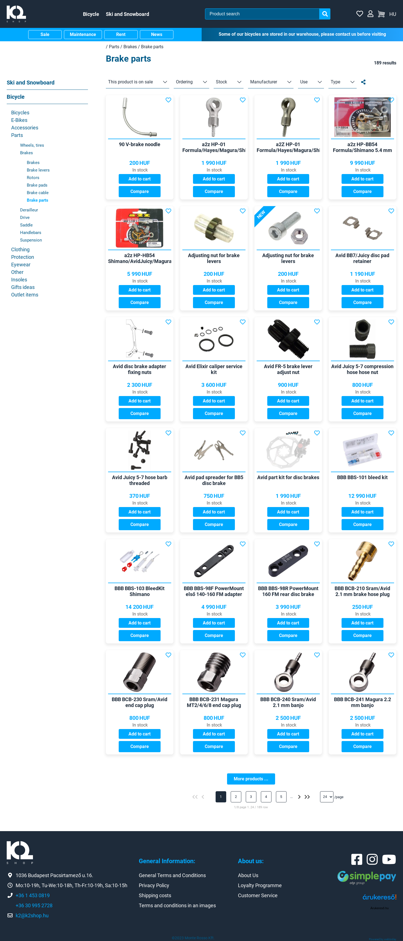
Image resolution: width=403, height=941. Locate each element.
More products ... (251, 778)
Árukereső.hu (379, 908)
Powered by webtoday (382, 939)
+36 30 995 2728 (34, 905)
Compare (139, 191)
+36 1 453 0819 (33, 895)
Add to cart (139, 179)
